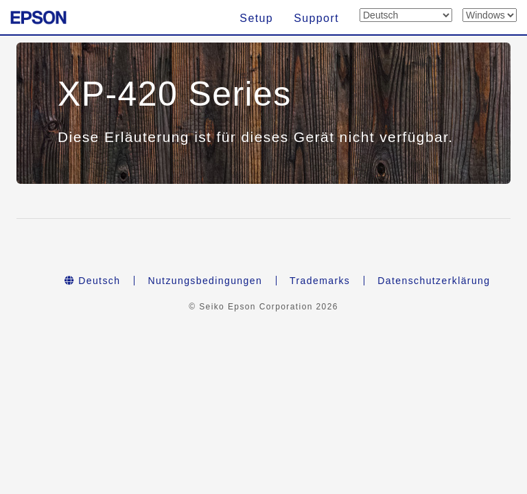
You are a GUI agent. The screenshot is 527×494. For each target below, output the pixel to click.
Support (316, 18)
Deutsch (93, 280)
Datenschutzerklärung (433, 280)
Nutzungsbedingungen (205, 280)
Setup (256, 18)
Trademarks (320, 280)
